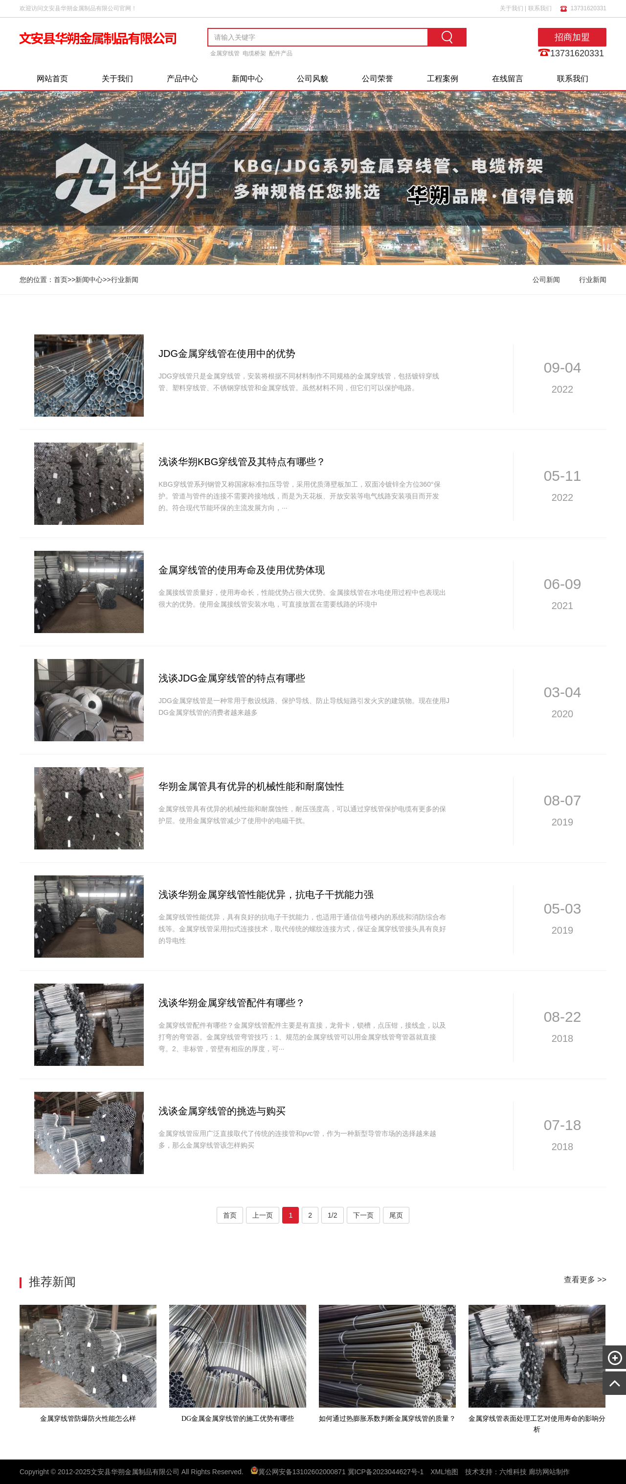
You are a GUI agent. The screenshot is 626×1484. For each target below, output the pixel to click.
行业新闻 (124, 279)
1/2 (332, 1215)
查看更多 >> (585, 1279)
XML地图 (444, 1472)
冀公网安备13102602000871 (302, 1472)
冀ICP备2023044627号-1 (386, 1472)
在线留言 (507, 78)
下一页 (363, 1215)
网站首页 (52, 78)
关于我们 (511, 8)
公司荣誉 (377, 78)
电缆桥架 (254, 53)
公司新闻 (546, 279)
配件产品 (280, 53)
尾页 (396, 1215)
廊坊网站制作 (549, 1472)
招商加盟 (572, 37)
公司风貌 (312, 78)
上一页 (262, 1215)
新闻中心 (247, 78)
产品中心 (182, 78)
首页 (60, 279)
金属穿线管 (225, 53)
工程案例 (442, 78)
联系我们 (540, 8)
